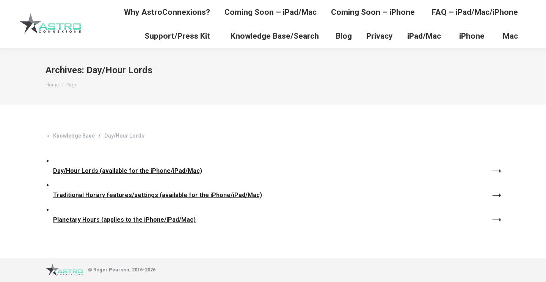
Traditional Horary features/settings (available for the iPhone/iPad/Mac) (157, 195)
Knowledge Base (74, 136)
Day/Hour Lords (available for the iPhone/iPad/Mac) (127, 170)
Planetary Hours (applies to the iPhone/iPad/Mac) (124, 219)
